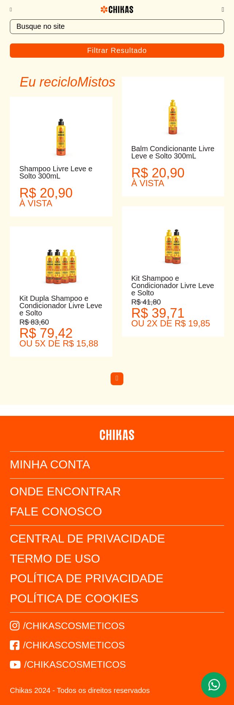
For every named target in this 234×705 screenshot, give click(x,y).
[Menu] (14, 9)
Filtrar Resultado (117, 50)
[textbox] (117, 26)
